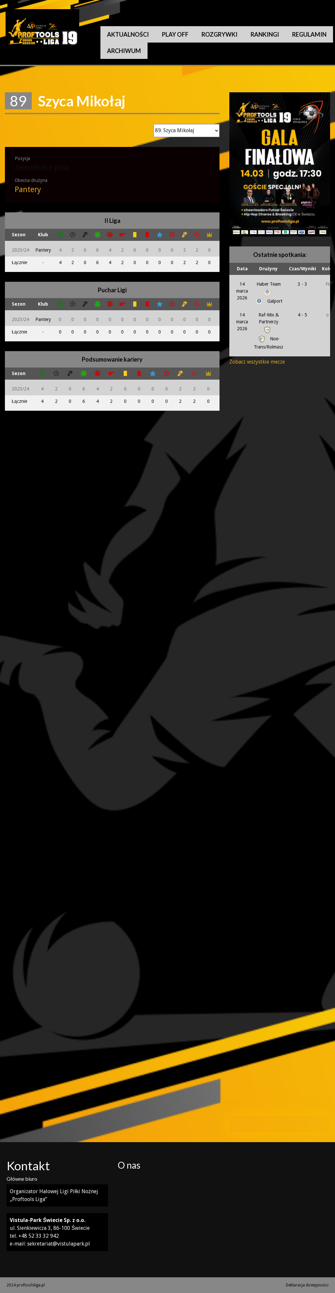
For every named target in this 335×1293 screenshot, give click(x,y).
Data (242, 268)
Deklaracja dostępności (307, 1285)
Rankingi (265, 34)
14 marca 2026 (242, 290)
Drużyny (268, 268)
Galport (268, 301)
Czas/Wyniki (302, 268)
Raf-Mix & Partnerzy (268, 322)
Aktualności (128, 34)
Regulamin (309, 34)
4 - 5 (302, 314)
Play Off (175, 34)
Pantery (28, 189)
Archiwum (124, 50)
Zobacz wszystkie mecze (257, 362)
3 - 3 (302, 284)
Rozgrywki (220, 34)
